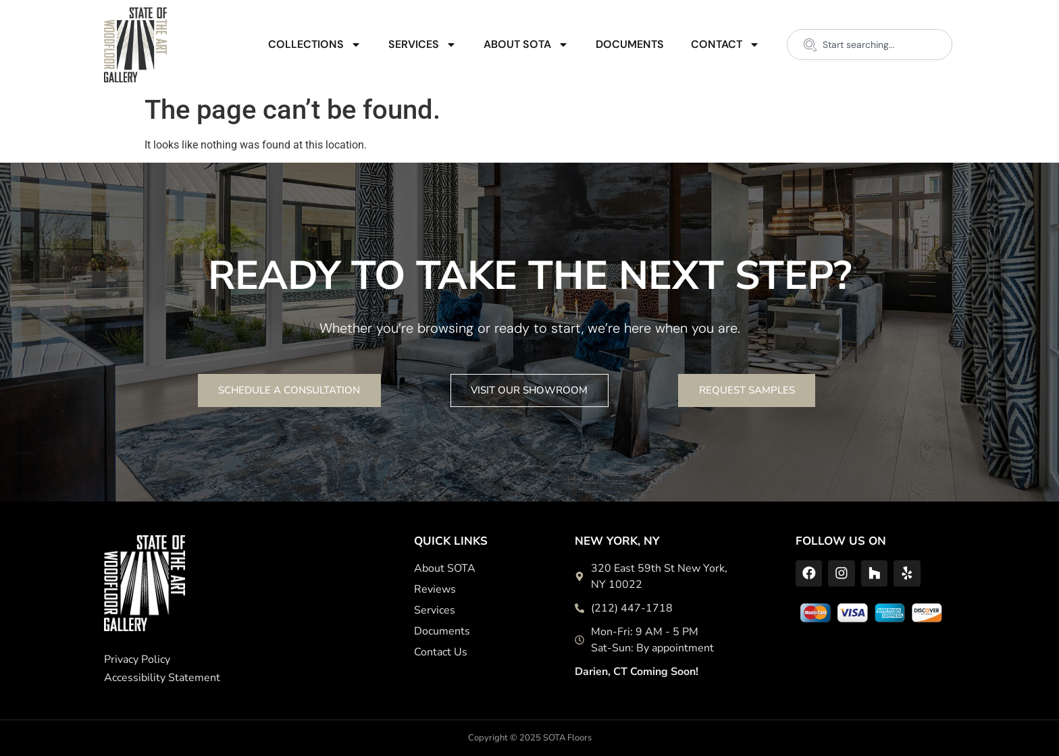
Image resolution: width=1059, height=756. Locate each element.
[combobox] (869, 44)
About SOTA (526, 44)
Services (422, 44)
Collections (314, 44)
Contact (725, 44)
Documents (630, 44)
